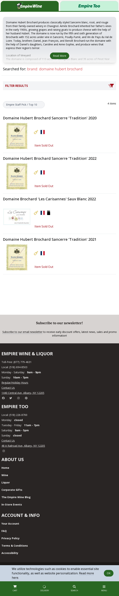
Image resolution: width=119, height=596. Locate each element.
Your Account (10, 523)
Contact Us (8, 387)
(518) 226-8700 (18, 415)
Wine (4, 475)
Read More (59, 55)
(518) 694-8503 (18, 367)
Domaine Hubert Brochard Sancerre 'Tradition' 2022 (49, 158)
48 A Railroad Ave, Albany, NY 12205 (23, 445)
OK (109, 573)
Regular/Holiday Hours (14, 382)
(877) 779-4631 (22, 362)
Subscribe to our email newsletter (22, 332)
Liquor (5, 482)
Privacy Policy (10, 538)
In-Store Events (11, 504)
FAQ (4, 531)
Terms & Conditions (14, 545)
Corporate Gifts (11, 490)
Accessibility (9, 553)
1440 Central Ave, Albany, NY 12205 (22, 393)
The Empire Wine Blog (16, 497)
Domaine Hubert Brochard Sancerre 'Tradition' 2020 (49, 117)
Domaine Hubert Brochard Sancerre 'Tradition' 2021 (49, 239)
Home (5, 467)
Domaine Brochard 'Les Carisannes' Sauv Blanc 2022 (49, 198)
